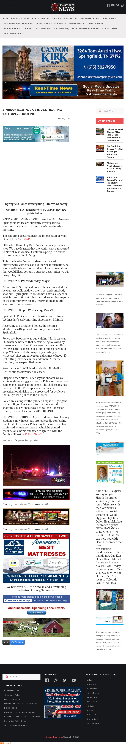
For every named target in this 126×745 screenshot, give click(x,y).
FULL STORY (34, 434)
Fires (28, 28)
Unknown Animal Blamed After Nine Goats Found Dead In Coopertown (115, 135)
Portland (91, 710)
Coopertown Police (13, 691)
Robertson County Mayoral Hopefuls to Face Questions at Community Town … (114, 184)
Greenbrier (92, 697)
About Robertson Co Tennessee (42, 18)
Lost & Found (96, 23)
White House (93, 723)
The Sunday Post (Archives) (18, 23)
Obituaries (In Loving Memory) (51, 28)
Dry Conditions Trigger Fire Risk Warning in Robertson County (115, 152)
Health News (44, 23)
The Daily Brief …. (12, 28)
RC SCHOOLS (10, 708)
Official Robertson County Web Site (20, 704)
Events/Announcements (86, 28)
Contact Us (70, 18)
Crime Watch (109, 18)
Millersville (92, 702)
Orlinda (90, 706)
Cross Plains (93, 693)
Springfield (92, 719)
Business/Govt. (78, 23)
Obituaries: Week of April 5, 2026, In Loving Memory (114, 167)
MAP (27, 239)
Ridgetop (91, 715)
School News (109, 28)
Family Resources (12, 34)
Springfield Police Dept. (15, 721)
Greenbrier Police (12, 695)
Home (5, 18)
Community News (89, 18)
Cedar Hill (91, 684)
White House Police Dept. (16, 725)
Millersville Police (12, 699)
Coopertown (92, 689)
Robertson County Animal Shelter (19, 712)
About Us (16, 18)
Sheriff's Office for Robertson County (22, 717)
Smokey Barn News (54, 737)
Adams (90, 680)
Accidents (60, 23)
